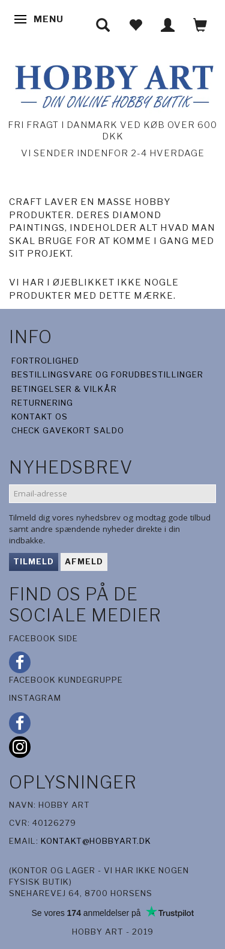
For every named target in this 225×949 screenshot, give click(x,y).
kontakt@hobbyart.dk (96, 841)
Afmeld (84, 561)
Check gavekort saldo (67, 430)
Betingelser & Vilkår (64, 389)
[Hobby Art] (112, 84)
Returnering (42, 402)
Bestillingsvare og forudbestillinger (107, 374)
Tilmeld (33, 561)
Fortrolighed (45, 360)
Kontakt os (39, 416)
